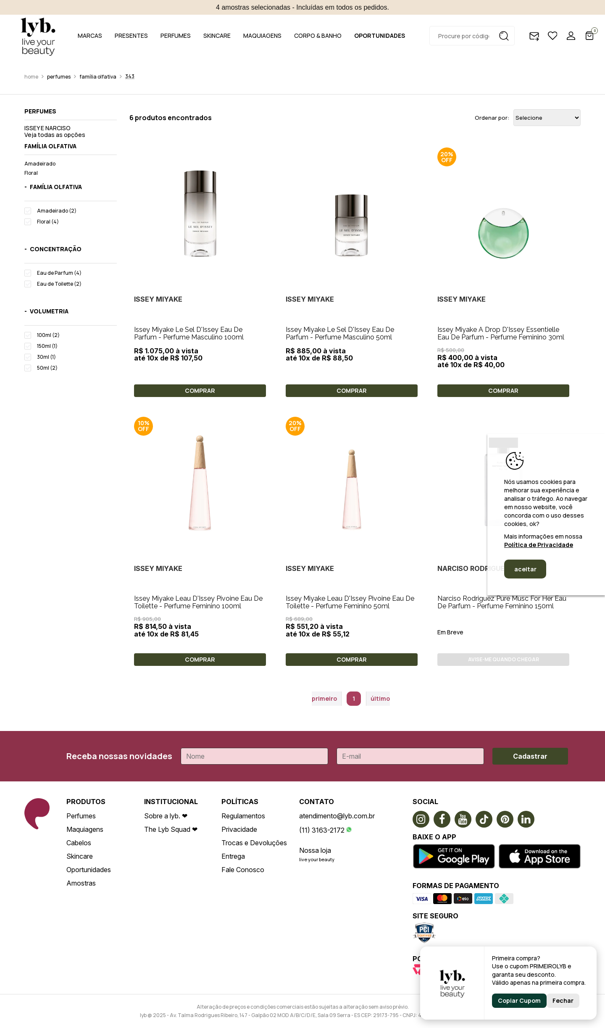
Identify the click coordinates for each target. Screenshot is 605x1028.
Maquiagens (84, 829)
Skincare (79, 856)
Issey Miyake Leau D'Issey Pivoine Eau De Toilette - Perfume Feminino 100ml (198, 602)
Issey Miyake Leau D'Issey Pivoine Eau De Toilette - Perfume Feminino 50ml (350, 602)
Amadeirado (39, 163)
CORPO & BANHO (318, 35)
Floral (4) (48, 221)
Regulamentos (243, 816)
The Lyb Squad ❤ (170, 829)
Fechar (562, 1000)
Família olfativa (97, 76)
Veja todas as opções (54, 135)
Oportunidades (88, 869)
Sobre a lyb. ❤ (165, 816)
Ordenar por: (492, 118)
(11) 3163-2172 (322, 830)
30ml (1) (46, 356)
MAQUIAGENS (262, 35)
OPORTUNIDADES (379, 35)
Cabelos (78, 843)
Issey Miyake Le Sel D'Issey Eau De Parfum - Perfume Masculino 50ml (340, 333)
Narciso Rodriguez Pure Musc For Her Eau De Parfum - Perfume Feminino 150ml (501, 602)
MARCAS (90, 35)
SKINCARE (217, 35)
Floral (31, 172)
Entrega (233, 856)
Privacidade (239, 829)
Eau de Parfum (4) (59, 272)
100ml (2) (48, 335)
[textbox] (472, 35)
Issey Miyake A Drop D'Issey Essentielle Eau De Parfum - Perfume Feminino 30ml (500, 333)
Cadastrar (530, 756)
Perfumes (59, 76)
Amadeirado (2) (56, 210)
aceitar (525, 569)
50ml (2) (47, 367)
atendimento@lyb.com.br (337, 816)
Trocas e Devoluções (254, 843)
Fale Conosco (242, 869)
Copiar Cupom (519, 1000)
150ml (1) (47, 346)
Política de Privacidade (538, 545)
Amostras (81, 883)
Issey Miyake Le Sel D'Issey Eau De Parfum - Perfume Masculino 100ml (189, 333)
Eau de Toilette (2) (59, 283)
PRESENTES (131, 35)
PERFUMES (175, 35)
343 (129, 76)
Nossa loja (315, 850)
